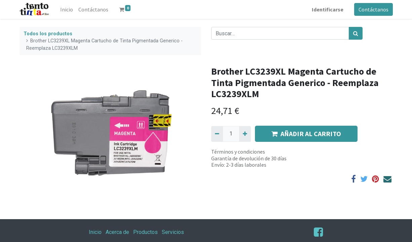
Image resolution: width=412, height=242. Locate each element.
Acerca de (117, 232)
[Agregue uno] (245, 134)
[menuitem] (67, 9)
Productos (145, 232)
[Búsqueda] (356, 33)
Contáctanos (373, 9)
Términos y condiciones (238, 151)
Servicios (173, 232)
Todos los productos (48, 34)
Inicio (95, 232)
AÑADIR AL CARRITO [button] (306, 133)
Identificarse (327, 9)
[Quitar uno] (217, 134)
